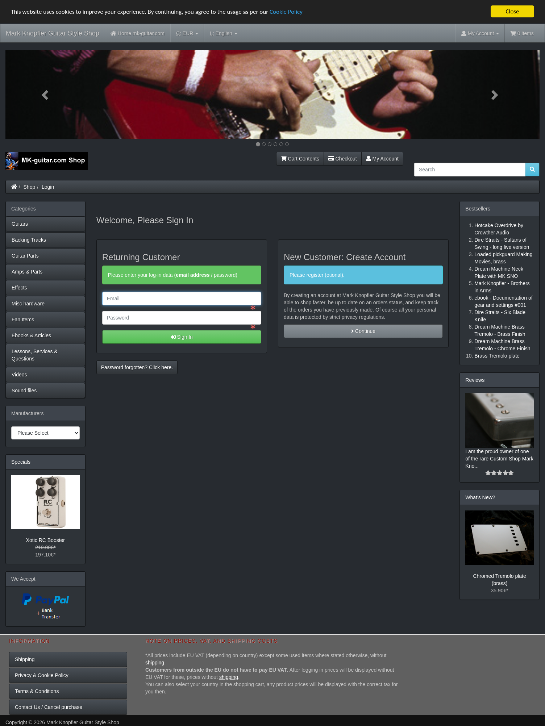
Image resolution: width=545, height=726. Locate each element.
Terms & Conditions (37, 691)
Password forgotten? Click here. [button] (137, 367)
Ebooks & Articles (31, 335)
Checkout (342, 159)
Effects (19, 288)
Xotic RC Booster (45, 540)
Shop (30, 187)
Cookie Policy (286, 12)
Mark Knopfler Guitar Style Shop (52, 33)
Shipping (25, 659)
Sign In (182, 337)
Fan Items (23, 319)
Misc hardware (28, 303)
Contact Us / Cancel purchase (48, 707)
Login (48, 187)
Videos (19, 374)
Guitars (20, 224)
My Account (382, 159)
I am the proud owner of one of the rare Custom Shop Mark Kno (499, 458)
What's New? (480, 497)
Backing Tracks (29, 240)
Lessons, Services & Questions (35, 355)
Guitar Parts (25, 256)
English (223, 33)
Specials (20, 462)
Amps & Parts (27, 272)
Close (512, 11)
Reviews (474, 380)
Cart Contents (300, 159)
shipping (154, 663)
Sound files (24, 390)
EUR (187, 33)
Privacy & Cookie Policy (41, 675)
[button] (45, 94)
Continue (363, 331)
